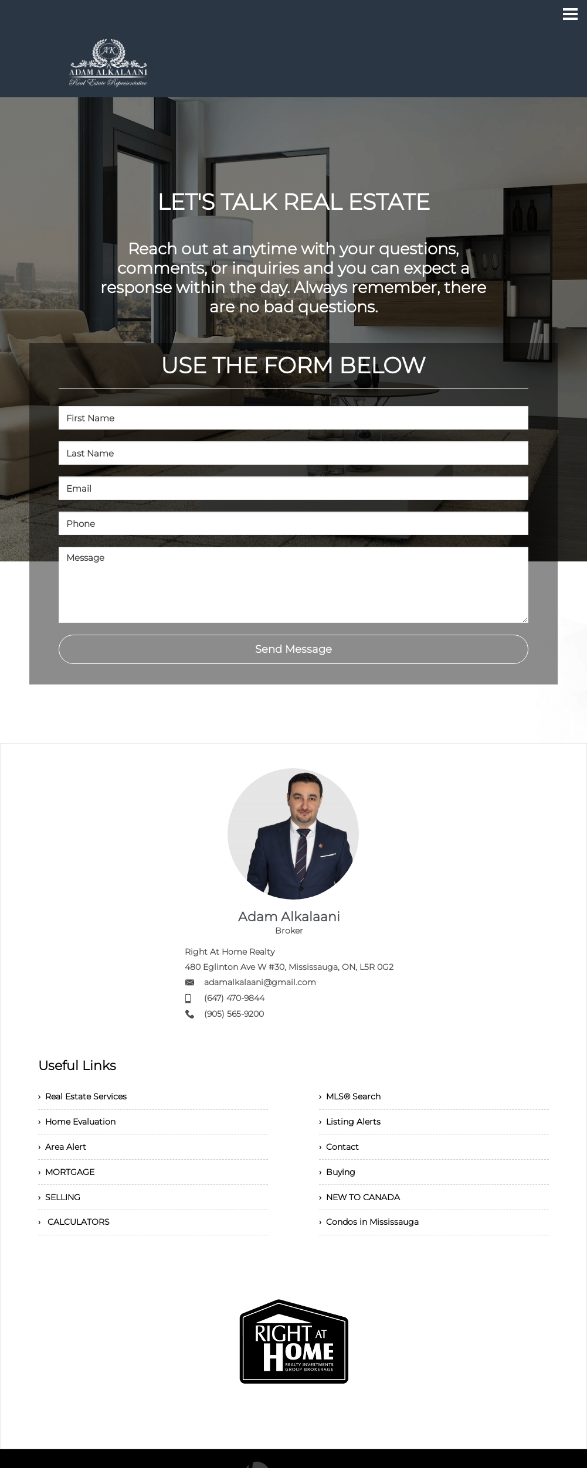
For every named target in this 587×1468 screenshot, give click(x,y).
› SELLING (62, 1213)
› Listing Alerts (352, 1127)
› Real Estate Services (88, 1098)
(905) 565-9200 (234, 1014)
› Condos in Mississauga (375, 1242)
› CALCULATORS (77, 1242)
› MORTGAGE (69, 1184)
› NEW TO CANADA (364, 1213)
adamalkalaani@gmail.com (260, 982)
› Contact (341, 1156)
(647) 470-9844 (234, 998)
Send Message (293, 649)
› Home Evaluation (82, 1127)
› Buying (339, 1184)
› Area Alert (64, 1156)
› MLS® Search (354, 1098)
